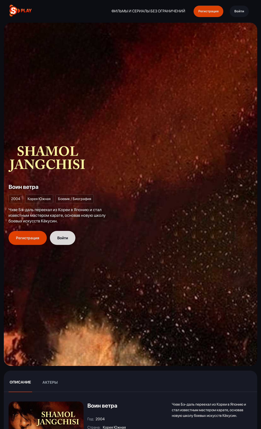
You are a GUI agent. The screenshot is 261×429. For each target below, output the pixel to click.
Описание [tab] (20, 382)
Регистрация (208, 11)
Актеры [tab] (50, 382)
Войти (239, 11)
